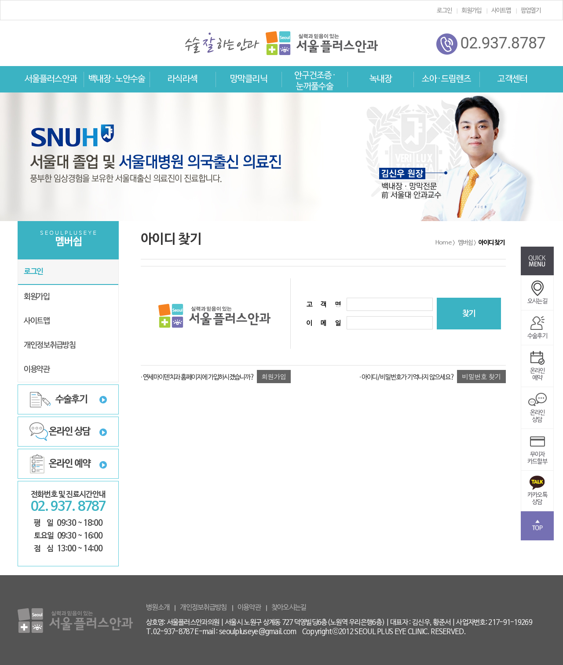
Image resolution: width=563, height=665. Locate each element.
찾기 (468, 314)
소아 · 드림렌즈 (446, 79)
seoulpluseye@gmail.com (257, 632)
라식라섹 (182, 79)
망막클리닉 (248, 79)
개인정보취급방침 (50, 345)
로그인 (444, 10)
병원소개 (157, 608)
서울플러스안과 (51, 79)
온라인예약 (537, 369)
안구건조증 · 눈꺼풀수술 (314, 81)
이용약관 (37, 370)
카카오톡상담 (537, 493)
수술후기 (71, 399)
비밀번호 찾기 (481, 376)
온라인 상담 (69, 431)
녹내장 (380, 79)
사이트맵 (501, 10)
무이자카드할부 (537, 453)
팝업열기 (531, 10)
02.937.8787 (490, 44)
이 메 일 (322, 322)
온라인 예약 (69, 463)
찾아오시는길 (289, 608)
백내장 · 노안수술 (116, 79)
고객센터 (512, 79)
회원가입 (471, 10)
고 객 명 (322, 304)
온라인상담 (537, 411)
